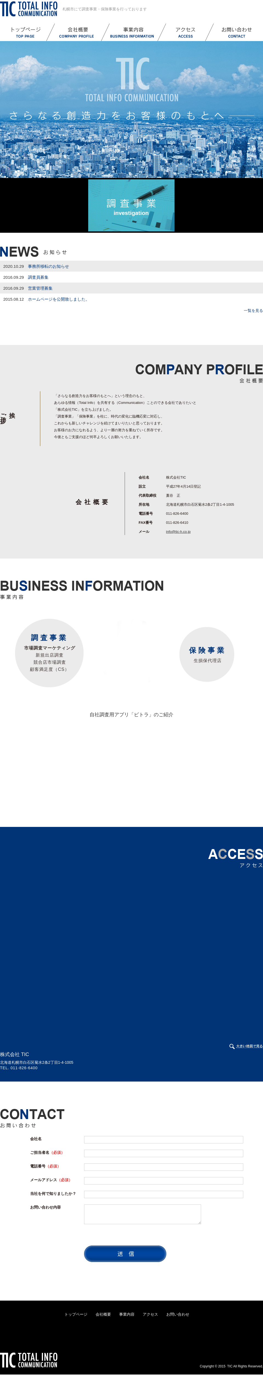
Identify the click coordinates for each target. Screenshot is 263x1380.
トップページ (75, 1314)
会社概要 (103, 1314)
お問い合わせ (177, 1314)
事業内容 (127, 1314)
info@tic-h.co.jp (178, 532)
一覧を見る (253, 310)
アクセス (150, 1314)
